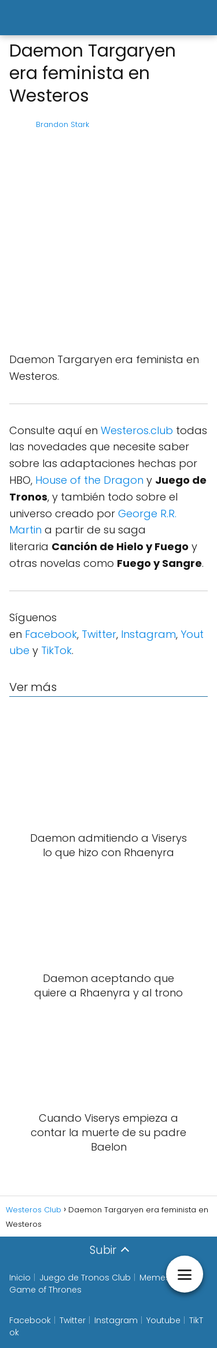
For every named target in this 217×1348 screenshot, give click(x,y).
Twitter (99, 634)
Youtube (163, 1320)
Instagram (148, 634)
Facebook (51, 634)
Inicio (20, 1277)
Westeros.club (137, 430)
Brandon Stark (62, 124)
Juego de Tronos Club (85, 1277)
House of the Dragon (89, 480)
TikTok (56, 650)
